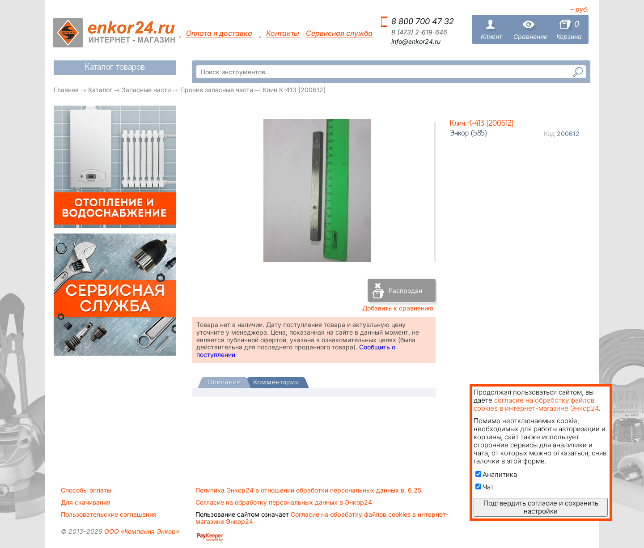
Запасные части (146, 89)
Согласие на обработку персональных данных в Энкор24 (283, 502)
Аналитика (496, 474)
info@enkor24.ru (416, 41)
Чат (484, 487)
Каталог (100, 89)
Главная (66, 89)
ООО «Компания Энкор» (140, 531)
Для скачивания (85, 502)
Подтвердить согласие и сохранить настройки (540, 507)
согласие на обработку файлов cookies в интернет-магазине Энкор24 (536, 404)
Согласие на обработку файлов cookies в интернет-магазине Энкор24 (322, 518)
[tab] (224, 383)
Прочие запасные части (216, 89)
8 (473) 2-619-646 (419, 32)
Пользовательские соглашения (109, 514)
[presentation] (224, 382)
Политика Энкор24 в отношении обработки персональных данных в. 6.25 (308, 490)
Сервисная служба (339, 33)
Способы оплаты (86, 490)
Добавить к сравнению (397, 308)
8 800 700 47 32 (422, 21)
